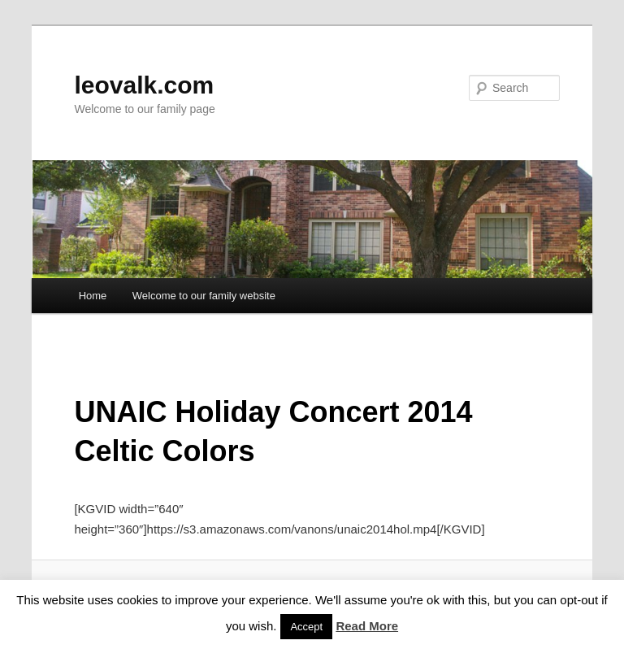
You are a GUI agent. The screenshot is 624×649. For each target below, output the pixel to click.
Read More (367, 626)
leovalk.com (144, 85)
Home (93, 296)
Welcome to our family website (203, 296)
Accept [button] (306, 627)
